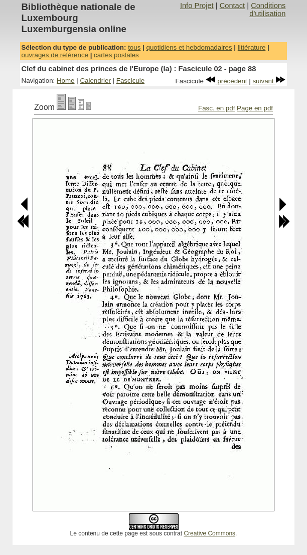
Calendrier (95, 80)
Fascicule (130, 80)
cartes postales (116, 55)
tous (134, 47)
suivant (268, 81)
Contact (232, 6)
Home (66, 80)
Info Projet (197, 6)
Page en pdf (255, 108)
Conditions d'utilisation (267, 10)
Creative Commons (209, 533)
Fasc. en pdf (216, 108)
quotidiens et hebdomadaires (189, 47)
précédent (226, 81)
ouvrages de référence (55, 55)
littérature (252, 47)
